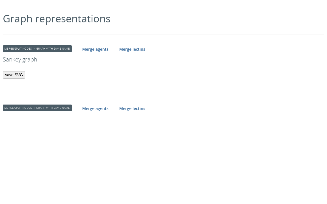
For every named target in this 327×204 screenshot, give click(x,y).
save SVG (14, 75)
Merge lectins (132, 49)
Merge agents (95, 49)
